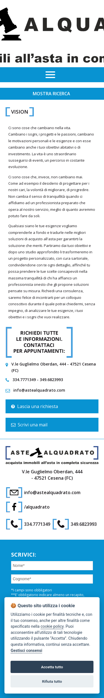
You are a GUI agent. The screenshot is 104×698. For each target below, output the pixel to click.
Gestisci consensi (26, 650)
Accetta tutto (52, 667)
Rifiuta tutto (52, 681)
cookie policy (52, 626)
